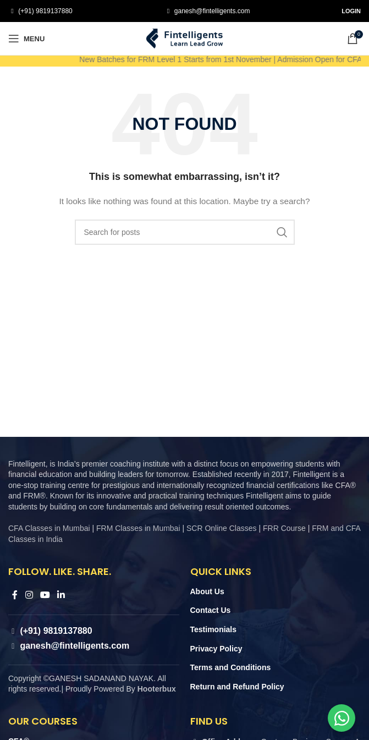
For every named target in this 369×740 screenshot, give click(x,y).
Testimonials (213, 629)
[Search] (185, 232)
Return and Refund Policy (237, 686)
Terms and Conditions (230, 667)
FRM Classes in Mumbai (138, 528)
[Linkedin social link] (61, 595)
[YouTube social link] (44, 595)
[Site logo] (184, 38)
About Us (207, 591)
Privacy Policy (216, 648)
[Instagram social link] (28, 595)
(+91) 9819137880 (44, 11)
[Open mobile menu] (26, 39)
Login (351, 11)
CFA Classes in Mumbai (49, 528)
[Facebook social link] (14, 595)
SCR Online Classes (221, 528)
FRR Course (284, 528)
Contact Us (210, 610)
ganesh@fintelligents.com (211, 11)
